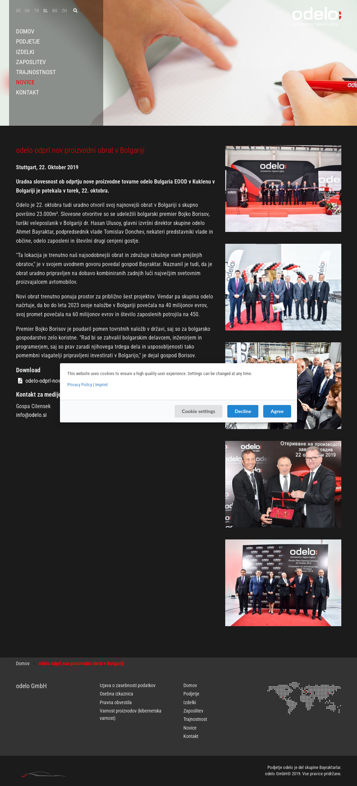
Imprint (101, 384)
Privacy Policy (79, 384)
